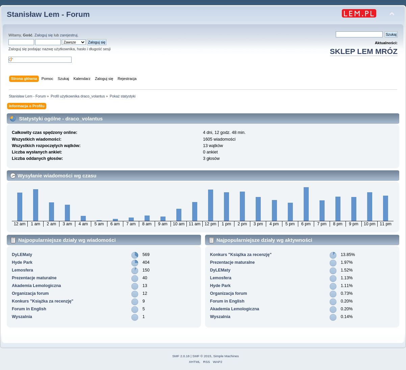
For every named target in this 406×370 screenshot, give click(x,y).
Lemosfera (22, 270)
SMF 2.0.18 (181, 356)
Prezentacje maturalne (34, 278)
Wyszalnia (22, 316)
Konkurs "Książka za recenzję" (42, 301)
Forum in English (29, 309)
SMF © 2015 (202, 356)
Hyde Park (22, 262)
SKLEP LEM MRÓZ (364, 51)
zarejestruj (69, 35)
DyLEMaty (22, 254)
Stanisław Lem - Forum (48, 14)
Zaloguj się (43, 35)
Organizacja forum (30, 293)
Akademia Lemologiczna (36, 285)
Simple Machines (226, 356)
